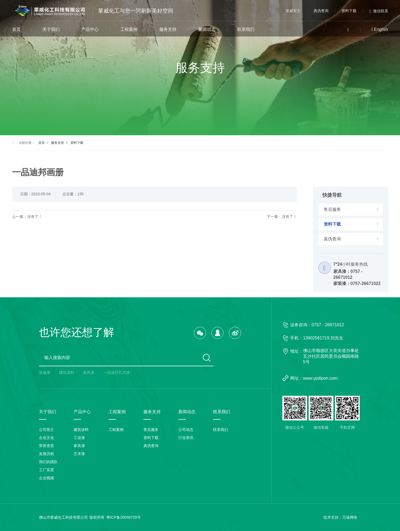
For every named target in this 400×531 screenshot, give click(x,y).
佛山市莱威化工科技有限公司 (63, 517)
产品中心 (90, 29)
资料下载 (348, 11)
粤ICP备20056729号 (123, 517)
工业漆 (79, 437)
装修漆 (44, 372)
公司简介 (46, 429)
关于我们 (51, 29)
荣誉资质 (46, 446)
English (381, 29)
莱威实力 (293, 11)
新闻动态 (206, 29)
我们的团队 (48, 462)
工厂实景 (46, 470)
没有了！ (34, 216)
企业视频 (46, 478)
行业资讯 (185, 437)
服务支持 (167, 29)
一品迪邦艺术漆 (116, 372)
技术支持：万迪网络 (340, 517)
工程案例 (129, 29)
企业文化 (46, 437)
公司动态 (185, 429)
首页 (16, 29)
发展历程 (46, 454)
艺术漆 (79, 454)
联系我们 (245, 29)
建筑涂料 (66, 372)
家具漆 (88, 372)
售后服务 (150, 429)
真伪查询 (321, 11)
